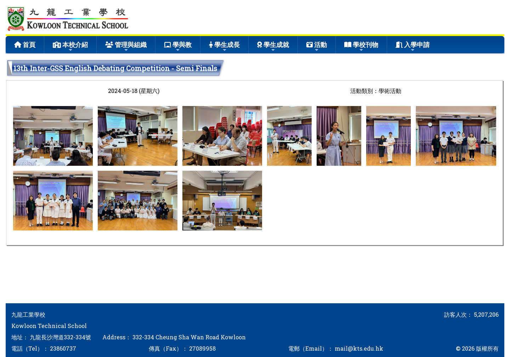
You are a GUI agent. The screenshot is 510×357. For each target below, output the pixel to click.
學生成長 (224, 46)
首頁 (24, 44)
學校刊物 (361, 46)
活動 (316, 46)
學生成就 (273, 46)
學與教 (178, 46)
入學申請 (413, 46)
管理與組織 (126, 46)
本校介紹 (70, 46)
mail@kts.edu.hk (359, 348)
